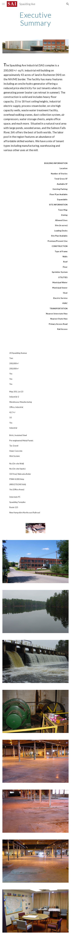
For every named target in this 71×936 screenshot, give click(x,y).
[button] (3, 4)
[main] (35, 19)
